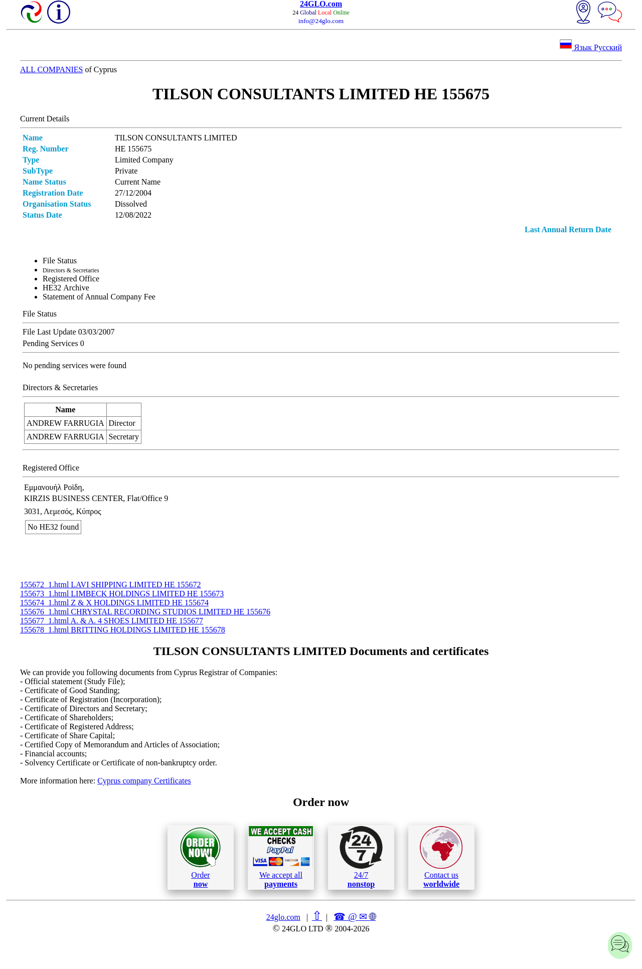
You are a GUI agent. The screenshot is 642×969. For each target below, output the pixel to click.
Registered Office (71, 278)
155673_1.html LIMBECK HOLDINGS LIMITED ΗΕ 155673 (122, 593)
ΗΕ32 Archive (66, 287)
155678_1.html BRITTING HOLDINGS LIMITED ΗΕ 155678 (122, 629)
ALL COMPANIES (51, 69)
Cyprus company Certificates (144, 780)
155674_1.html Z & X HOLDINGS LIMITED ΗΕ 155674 (114, 602)
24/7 (361, 857)
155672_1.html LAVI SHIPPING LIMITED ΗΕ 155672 (110, 584)
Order (200, 857)
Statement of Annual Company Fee (99, 296)
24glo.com (283, 917)
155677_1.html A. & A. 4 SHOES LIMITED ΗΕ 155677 (111, 620)
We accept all (281, 857)
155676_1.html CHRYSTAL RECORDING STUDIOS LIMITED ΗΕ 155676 (145, 611)
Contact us (441, 857)
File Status (60, 260)
